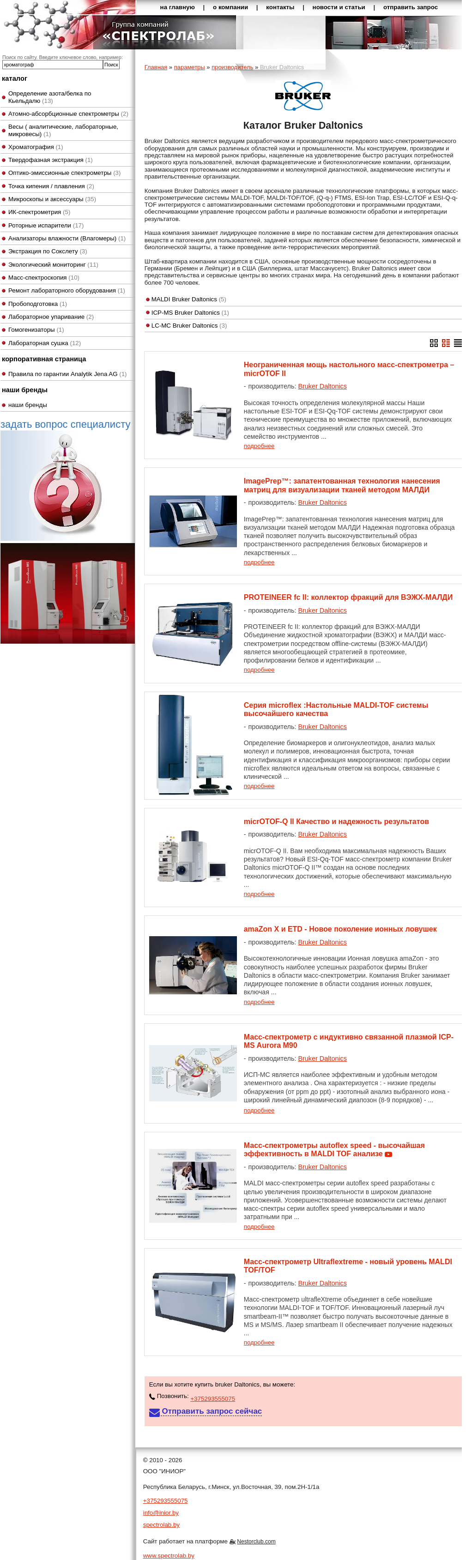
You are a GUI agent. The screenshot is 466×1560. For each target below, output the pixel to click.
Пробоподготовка (37, 303)
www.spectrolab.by (168, 1555)
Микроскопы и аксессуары (52, 199)
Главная (156, 67)
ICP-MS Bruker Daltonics (190, 312)
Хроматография (35, 146)
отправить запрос (410, 7)
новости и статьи (339, 7)
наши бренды (27, 404)
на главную (177, 7)
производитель (232, 67)
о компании (230, 7)
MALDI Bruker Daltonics (188, 299)
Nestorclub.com (256, 1541)
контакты (280, 7)
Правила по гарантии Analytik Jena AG (67, 374)
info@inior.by (161, 1512)
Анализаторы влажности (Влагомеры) (67, 238)
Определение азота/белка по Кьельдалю (49, 97)
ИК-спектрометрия (39, 212)
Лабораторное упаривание (51, 316)
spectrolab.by (161, 1524)
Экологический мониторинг (53, 264)
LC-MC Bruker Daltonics (189, 325)
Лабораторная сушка (44, 343)
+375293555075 (212, 1398)
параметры (189, 67)
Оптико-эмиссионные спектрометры (64, 172)
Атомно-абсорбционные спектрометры (68, 113)
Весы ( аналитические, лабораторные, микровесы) (63, 130)
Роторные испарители (46, 225)
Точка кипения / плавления (51, 186)
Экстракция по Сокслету (47, 251)
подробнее (259, 445)
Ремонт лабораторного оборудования (66, 290)
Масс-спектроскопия (43, 277)
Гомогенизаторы (36, 329)
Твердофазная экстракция (50, 159)
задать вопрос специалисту (65, 479)
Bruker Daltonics (322, 386)
